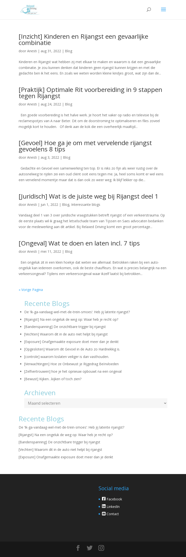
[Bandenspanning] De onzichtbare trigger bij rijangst (65, 326)
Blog (68, 51)
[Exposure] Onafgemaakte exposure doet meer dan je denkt (71, 341)
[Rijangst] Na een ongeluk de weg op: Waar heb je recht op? (71, 319)
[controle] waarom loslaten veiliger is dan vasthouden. (66, 356)
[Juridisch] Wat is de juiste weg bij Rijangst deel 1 (88, 196)
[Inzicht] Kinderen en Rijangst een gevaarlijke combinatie (83, 39)
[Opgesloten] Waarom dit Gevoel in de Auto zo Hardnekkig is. (72, 349)
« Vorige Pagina (31, 289)
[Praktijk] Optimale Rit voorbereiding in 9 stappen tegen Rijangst (90, 92)
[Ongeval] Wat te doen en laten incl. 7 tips (79, 243)
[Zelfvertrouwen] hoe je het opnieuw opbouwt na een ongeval (73, 371)
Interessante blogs (85, 204)
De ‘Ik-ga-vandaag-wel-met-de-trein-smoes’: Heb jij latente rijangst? (77, 312)
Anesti (32, 51)
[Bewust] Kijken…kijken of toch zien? (52, 379)
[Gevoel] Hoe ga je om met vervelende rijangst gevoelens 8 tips (85, 145)
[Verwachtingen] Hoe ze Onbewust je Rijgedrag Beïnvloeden (71, 364)
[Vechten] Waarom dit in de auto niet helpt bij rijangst (66, 334)
